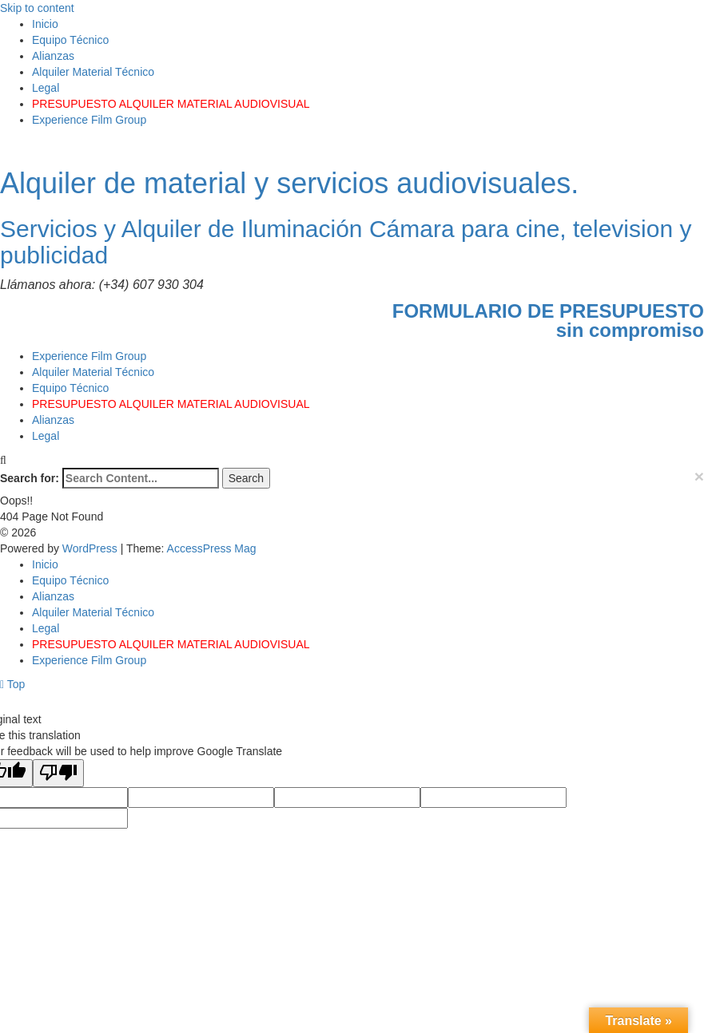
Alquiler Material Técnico (93, 71)
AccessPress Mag (212, 548)
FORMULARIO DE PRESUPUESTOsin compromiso (548, 320)
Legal (45, 87)
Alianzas (53, 55)
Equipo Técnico (70, 40)
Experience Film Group (89, 119)
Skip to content (37, 8)
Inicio (45, 24)
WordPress (91, 548)
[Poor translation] (58, 773)
